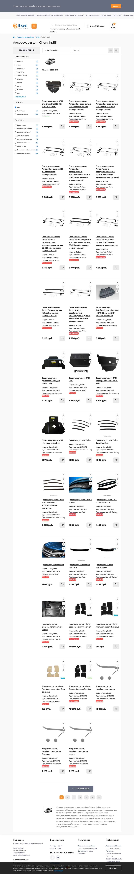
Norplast (26, 90)
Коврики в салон (26, 143)
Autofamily (26, 68)
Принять (113, 868)
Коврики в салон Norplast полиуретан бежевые (51, 751)
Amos (26, 65)
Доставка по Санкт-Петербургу (50, 15)
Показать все (20, 96)
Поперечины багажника (26, 150)
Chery (38, 37)
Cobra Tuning (26, 76)
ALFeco (26, 61)
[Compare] (63, 85)
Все (17, 107)
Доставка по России (74, 15)
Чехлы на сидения (26, 153)
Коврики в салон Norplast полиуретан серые (78, 751)
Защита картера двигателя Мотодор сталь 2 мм (51, 380)
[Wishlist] (63, 80)
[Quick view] (63, 76)
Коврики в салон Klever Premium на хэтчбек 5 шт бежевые (53, 689)
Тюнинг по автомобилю (25, 37)
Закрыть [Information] (116, 6)
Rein (26, 93)
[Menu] (34, 25)
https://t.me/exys (58, 857)
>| (99, 797)
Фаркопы (81, 853)
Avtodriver (26, 72)
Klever (26, 86)
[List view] (110, 50)
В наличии (26, 111)
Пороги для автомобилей (87, 848)
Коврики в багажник (26, 139)
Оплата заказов (92, 15)
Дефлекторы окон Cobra (80, 440)
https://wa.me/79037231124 (52, 857)
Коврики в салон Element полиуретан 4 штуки (52, 627)
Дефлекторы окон (26, 132)
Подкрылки (26, 146)
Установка (106, 15)
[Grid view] (116, 50)
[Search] (52, 24)
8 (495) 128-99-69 (97, 26)
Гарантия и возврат (113, 861)
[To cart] (62, 126)
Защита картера (26, 136)
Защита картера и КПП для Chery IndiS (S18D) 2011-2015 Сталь (52, 104)
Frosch (26, 83)
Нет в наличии (26, 114)
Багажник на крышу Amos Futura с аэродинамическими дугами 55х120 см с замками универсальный (107, 171)
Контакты (117, 15)
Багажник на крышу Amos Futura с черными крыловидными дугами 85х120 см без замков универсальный (80, 242)
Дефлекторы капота (26, 128)
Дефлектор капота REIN (53, 564)
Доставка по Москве (25, 15)
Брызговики (26, 125)
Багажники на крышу (85, 851)
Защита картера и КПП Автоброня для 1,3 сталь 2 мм (107, 380)
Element (26, 79)
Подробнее (58, 870)
